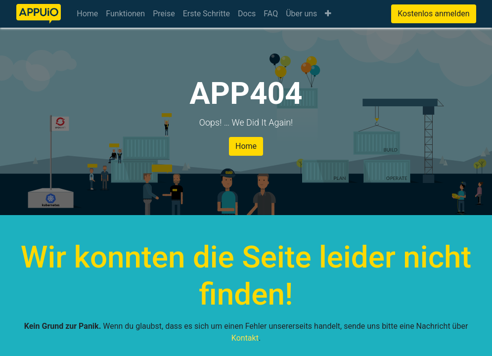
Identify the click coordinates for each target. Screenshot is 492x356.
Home (246, 146)
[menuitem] (87, 14)
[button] (328, 14)
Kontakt (245, 338)
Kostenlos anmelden (433, 13)
